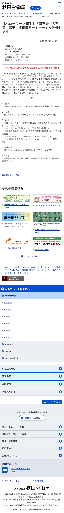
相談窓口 (32, 384)
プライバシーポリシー (13, 481)
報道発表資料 (11, 295)
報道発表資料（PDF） (11, 175)
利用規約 (39, 481)
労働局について (32, 455)
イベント (9, 344)
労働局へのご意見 (32, 418)
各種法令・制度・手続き (32, 434)
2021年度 (8, 330)
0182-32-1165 (22, 60)
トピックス (10, 351)
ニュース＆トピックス (32, 426)
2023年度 (8, 316)
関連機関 (32, 376)
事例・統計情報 (32, 441)
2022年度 (8, 323)
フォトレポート (12, 358)
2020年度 (8, 337)
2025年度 (8, 302)
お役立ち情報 (32, 368)
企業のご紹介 (32, 391)
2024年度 (8, 309)
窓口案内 (32, 448)
